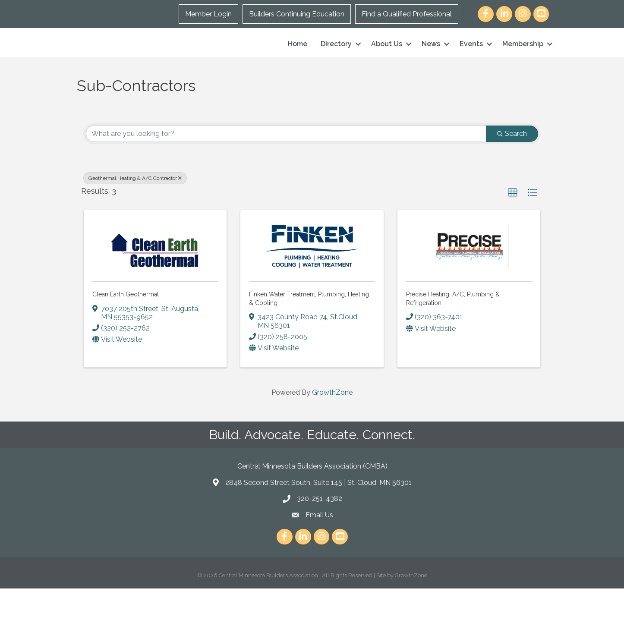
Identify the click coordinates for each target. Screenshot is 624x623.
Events (471, 61)
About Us (386, 61)
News (431, 61)
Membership (522, 61)
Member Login (208, 14)
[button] (512, 227)
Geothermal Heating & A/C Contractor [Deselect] (135, 213)
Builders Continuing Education (296, 14)
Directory (336, 61)
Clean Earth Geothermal (125, 328)
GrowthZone (332, 427)
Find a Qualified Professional (407, 14)
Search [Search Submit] (512, 168)
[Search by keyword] (286, 168)
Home (297, 61)
